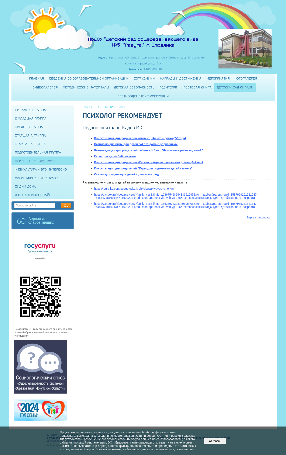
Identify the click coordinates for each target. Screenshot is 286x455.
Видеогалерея (45, 87)
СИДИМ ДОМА (25, 186)
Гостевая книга (197, 87)
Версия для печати (258, 217)
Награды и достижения (180, 78)
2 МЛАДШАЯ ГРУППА (30, 118)
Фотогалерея (246, 78)
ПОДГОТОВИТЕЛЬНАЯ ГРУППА (38, 152)
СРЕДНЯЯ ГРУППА (29, 127)
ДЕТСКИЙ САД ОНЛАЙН (235, 87)
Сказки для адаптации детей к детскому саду (126, 174)
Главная (36, 78)
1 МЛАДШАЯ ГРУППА (30, 110)
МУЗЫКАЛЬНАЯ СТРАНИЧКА (37, 178)
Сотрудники (144, 78)
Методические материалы (86, 87)
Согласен (215, 440)
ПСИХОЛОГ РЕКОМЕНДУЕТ (35, 161)
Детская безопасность (134, 87)
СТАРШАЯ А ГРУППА (30, 135)
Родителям (168, 87)
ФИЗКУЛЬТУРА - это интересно (41, 169)
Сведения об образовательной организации (89, 78)
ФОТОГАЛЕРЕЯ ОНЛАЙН (33, 195)
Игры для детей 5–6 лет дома (115, 156)
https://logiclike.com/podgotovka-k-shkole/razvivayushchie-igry (134, 188)
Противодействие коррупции (143, 96)
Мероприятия (218, 78)
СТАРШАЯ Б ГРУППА (30, 144)
